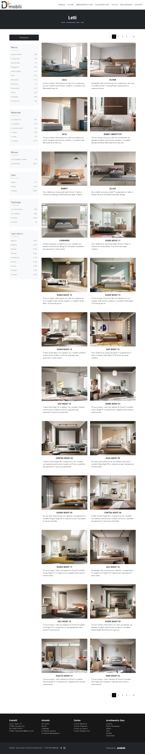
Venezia (23, 270)
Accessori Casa (102, 5)
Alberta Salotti (23, 54)
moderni (23, 191)
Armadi (109, 733)
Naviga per (24, 37)
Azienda (61, 5)
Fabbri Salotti (23, 71)
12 (133, 36)
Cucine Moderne (80, 724)
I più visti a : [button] (17, 233)
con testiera (23, 213)
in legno (23, 132)
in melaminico (23, 119)
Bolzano (23, 245)
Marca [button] (14, 47)
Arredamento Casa (84, 5)
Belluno (23, 241)
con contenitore (23, 209)
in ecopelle (23, 124)
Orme (23, 92)
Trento (23, 262)
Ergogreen (23, 67)
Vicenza (23, 274)
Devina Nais (23, 63)
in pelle (23, 136)
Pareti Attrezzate (113, 726)
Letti (82, 22)
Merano (23, 249)
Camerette (110, 736)
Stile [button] (13, 175)
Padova (23, 253)
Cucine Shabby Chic (82, 731)
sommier (23, 222)
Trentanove (23, 101)
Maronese (23, 80)
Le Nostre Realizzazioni (51, 733)
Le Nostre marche (49, 731)
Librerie (109, 724)
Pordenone (23, 257)
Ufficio (114, 5)
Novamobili (23, 88)
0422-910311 (18, 729)
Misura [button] (14, 152)
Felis (23, 75)
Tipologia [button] (16, 202)
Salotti (108, 729)
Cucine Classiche (80, 726)
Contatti (138, 5)
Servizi (44, 726)
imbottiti (23, 218)
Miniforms (23, 84)
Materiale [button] (16, 112)
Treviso (23, 266)
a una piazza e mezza (23, 159)
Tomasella (23, 97)
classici (23, 182)
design (23, 186)
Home (63, 22)
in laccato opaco (23, 128)
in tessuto (23, 141)
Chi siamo (45, 724)
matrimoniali (23, 164)
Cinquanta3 (23, 59)
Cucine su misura (80, 729)
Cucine (70, 5)
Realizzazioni (126, 5)
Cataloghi (45, 729)
